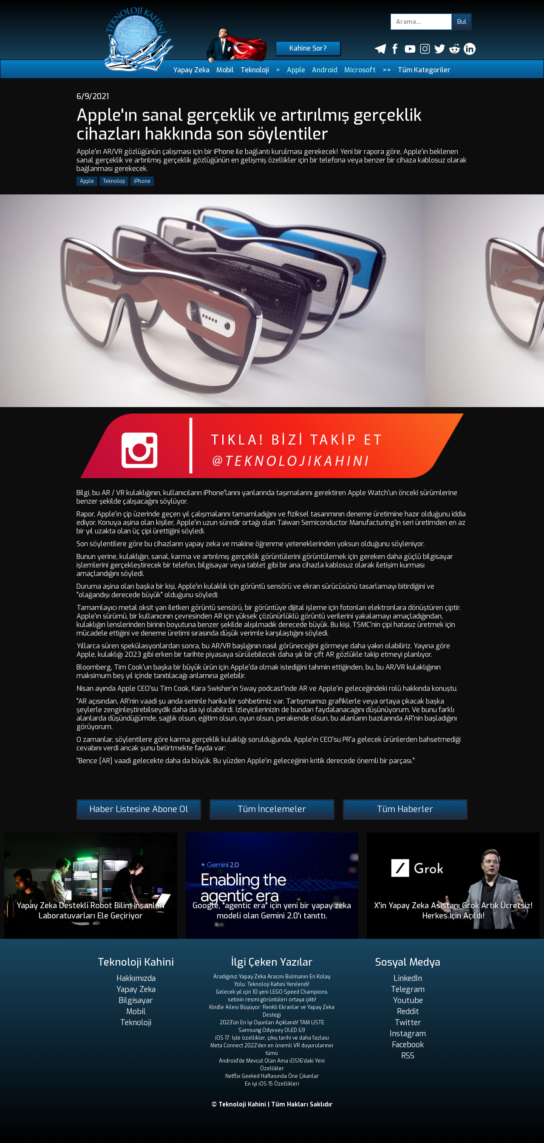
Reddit (408, 1011)
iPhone (142, 181)
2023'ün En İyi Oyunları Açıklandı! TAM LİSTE (272, 1022)
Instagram (408, 1034)
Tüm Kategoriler (424, 70)
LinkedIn (408, 978)
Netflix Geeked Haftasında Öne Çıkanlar (272, 1076)
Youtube (408, 1000)
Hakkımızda (136, 978)
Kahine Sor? (308, 48)
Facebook (408, 1045)
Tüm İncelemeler (272, 809)
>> (386, 70)
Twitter (408, 1023)
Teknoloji (255, 70)
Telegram (408, 989)
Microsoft (360, 70)
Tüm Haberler (405, 809)
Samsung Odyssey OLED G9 (271, 1030)
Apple (296, 70)
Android (324, 70)
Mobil (225, 70)
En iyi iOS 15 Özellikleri (272, 1083)
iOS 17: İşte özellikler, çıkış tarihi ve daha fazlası (272, 1038)
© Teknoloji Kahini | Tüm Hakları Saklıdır (272, 1104)
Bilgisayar (136, 1000)
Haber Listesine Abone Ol (138, 809)
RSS (407, 1056)
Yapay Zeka (191, 70)
